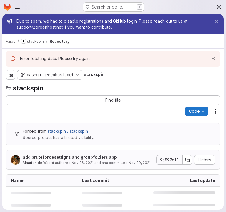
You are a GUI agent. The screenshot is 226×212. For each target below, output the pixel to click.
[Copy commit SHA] (187, 160)
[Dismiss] (213, 58)
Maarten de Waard (38, 162)
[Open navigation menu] (17, 7)
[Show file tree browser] (10, 75)
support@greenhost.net (39, 26)
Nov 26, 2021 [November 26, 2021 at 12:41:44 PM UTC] (83, 162)
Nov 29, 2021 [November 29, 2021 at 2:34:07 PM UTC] (140, 162)
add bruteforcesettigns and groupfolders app (70, 157)
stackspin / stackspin (68, 131)
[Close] (216, 21)
